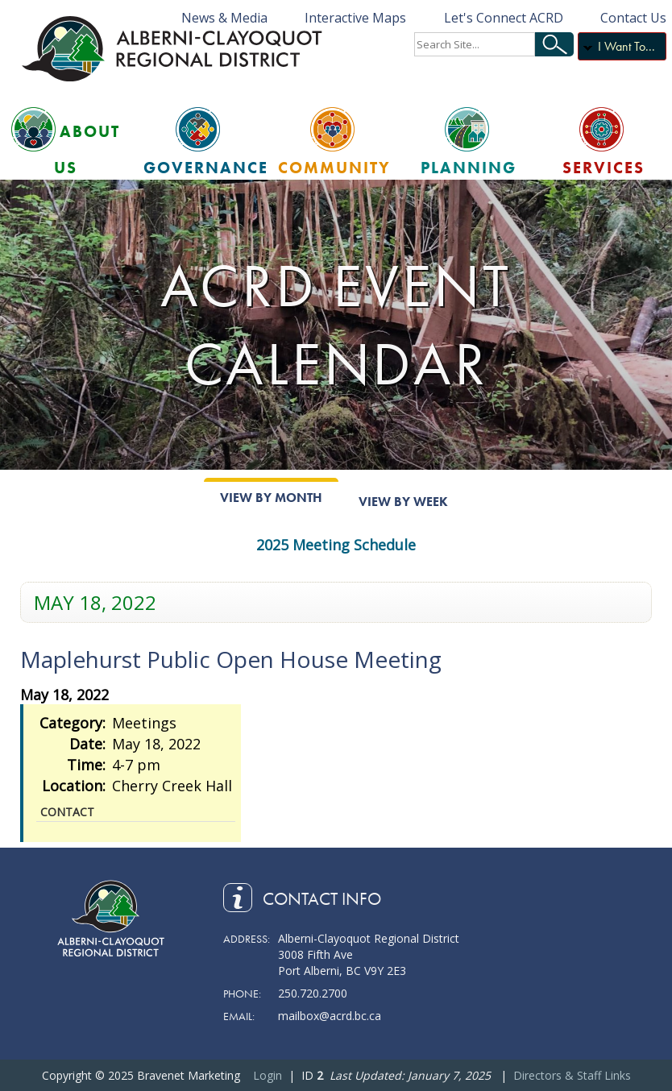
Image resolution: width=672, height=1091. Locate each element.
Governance (205, 167)
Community (334, 167)
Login (267, 1075)
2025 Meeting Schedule (336, 544)
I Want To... (626, 46)
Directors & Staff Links (572, 1075)
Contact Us (633, 18)
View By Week (403, 501)
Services (603, 167)
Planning (468, 167)
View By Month (271, 497)
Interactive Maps (355, 18)
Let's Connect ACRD (503, 18)
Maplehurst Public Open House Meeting (231, 659)
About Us (87, 149)
